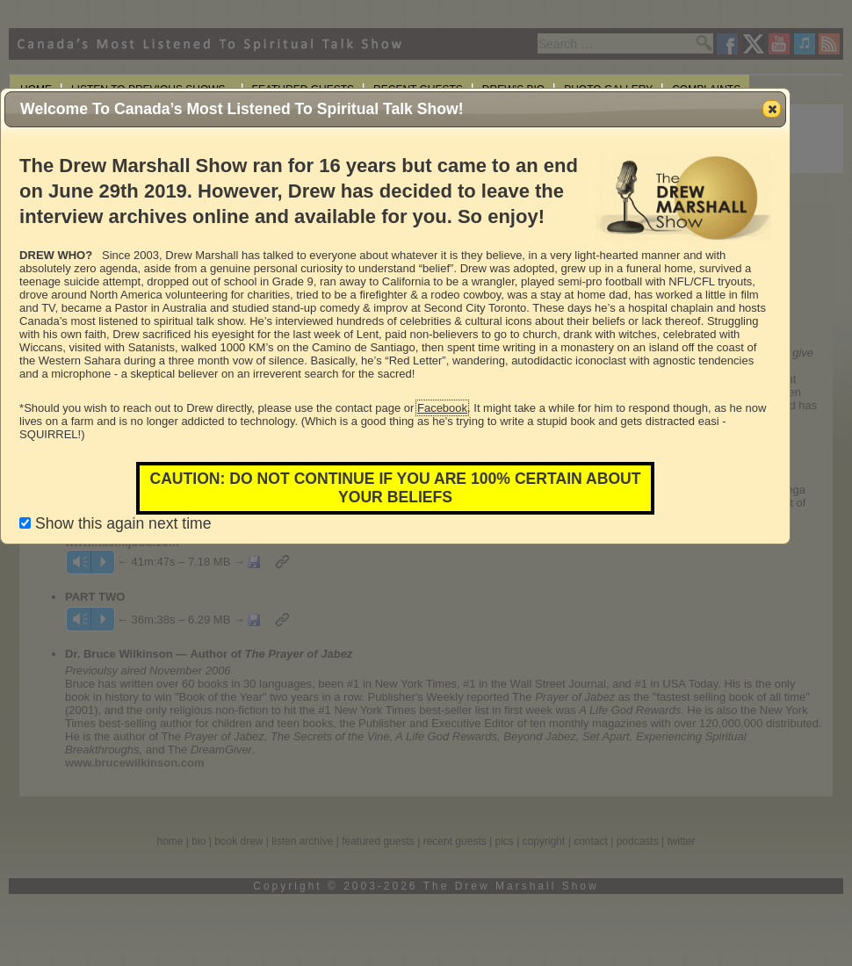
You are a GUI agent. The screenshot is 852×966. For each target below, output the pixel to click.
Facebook (442, 408)
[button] (771, 109)
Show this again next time (115, 523)
